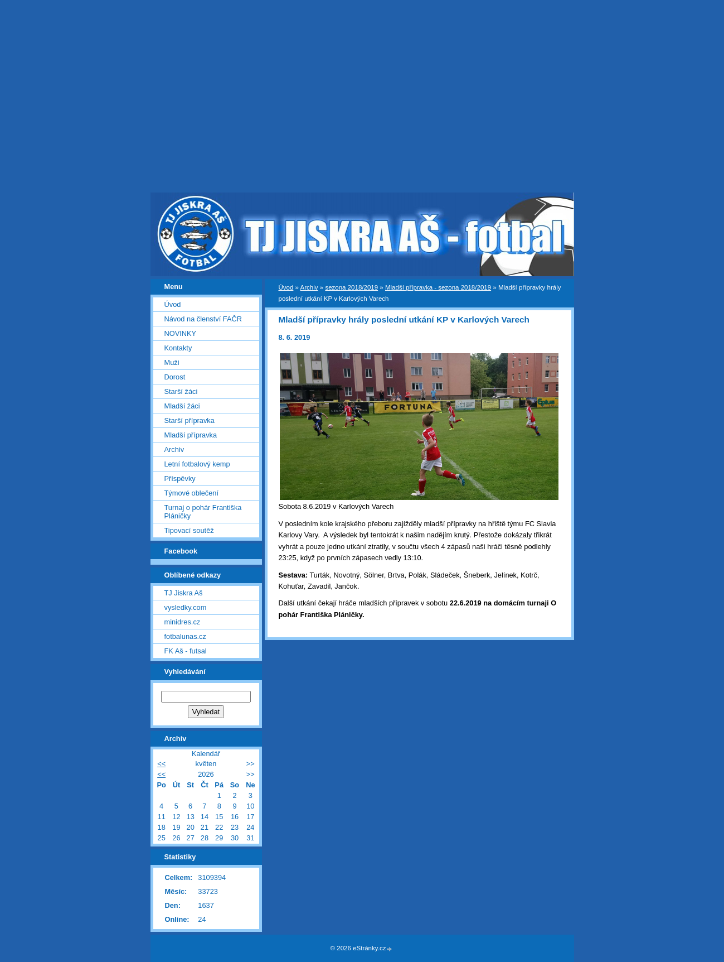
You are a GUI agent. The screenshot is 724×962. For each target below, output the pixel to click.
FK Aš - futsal (185, 651)
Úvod (286, 287)
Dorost (175, 377)
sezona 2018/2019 (351, 287)
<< (161, 763)
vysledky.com (185, 607)
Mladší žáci (182, 406)
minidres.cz (182, 622)
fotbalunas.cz (185, 636)
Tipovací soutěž (189, 530)
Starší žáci (181, 391)
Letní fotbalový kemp (197, 464)
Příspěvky (180, 478)
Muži (171, 362)
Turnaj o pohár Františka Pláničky (203, 511)
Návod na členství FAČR (203, 319)
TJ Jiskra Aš (183, 593)
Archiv (309, 287)
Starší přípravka (189, 420)
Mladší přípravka (190, 435)
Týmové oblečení (191, 493)
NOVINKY (180, 333)
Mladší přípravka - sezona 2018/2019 (438, 287)
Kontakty (178, 348)
